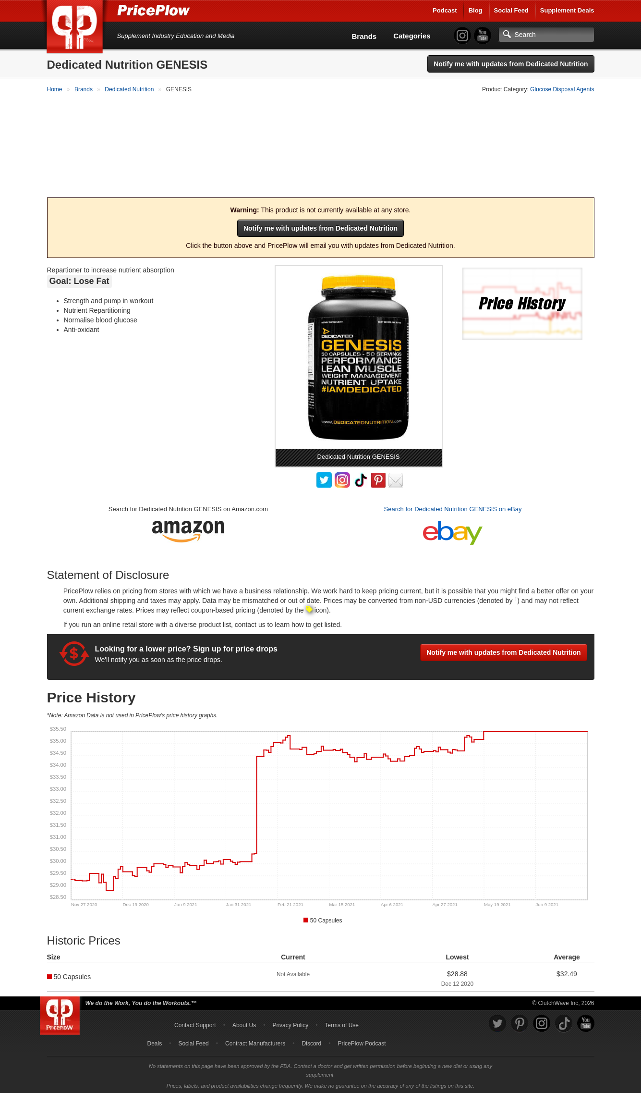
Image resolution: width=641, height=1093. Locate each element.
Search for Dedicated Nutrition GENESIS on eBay (453, 507)
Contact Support (195, 1023)
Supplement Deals (567, 10)
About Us (244, 1023)
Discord (312, 1041)
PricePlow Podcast (362, 1041)
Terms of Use (342, 1023)
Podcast (445, 10)
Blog (476, 10)
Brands (364, 36)
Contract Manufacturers (255, 1041)
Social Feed (511, 10)
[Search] (546, 34)
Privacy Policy (290, 1023)
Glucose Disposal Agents (562, 89)
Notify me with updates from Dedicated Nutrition (511, 64)
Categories (412, 36)
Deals (154, 1041)
